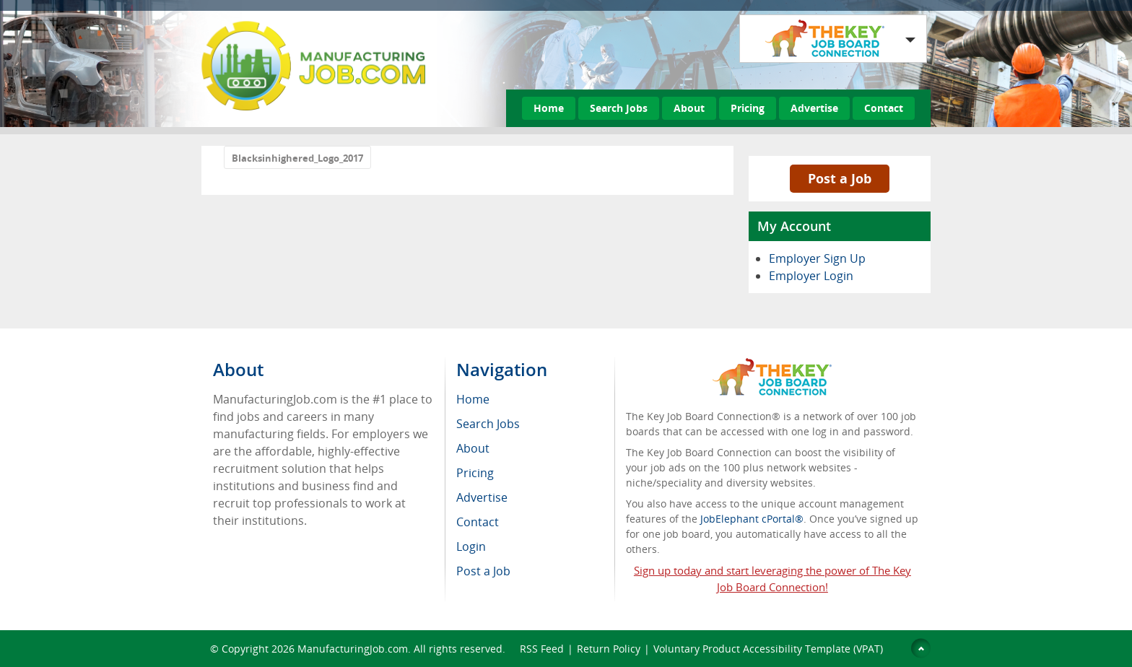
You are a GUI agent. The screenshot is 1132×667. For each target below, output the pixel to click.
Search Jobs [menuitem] (488, 424)
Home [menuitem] (472, 399)
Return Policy (608, 648)
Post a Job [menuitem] (483, 571)
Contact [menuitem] (477, 522)
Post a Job (839, 178)
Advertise (814, 108)
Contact (883, 108)
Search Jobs (619, 108)
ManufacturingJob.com (352, 648)
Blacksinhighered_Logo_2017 (297, 158)
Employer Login (811, 276)
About (689, 108)
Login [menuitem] (471, 546)
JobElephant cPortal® (752, 519)
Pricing (748, 108)
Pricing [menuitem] (475, 473)
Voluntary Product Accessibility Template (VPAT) (768, 648)
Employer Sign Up (817, 258)
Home (549, 108)
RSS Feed (542, 648)
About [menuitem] (472, 448)
